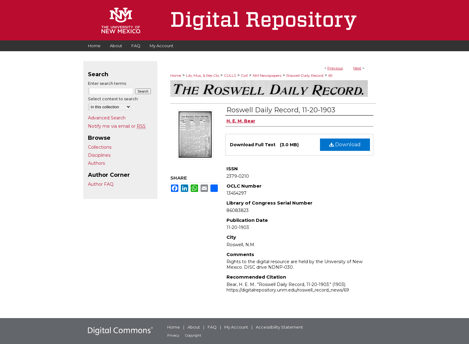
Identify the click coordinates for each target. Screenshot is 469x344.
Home (175, 75)
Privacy (173, 335)
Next (357, 68)
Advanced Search (107, 118)
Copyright (193, 335)
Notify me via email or (117, 126)
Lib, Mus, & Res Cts (202, 75)
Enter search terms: (107, 83)
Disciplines (99, 155)
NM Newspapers (267, 75)
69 (330, 75)
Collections (99, 147)
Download (345, 144)
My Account (236, 327)
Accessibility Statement (279, 327)
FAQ (212, 327)
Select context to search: (113, 98)
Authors (96, 163)
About (194, 327)
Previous (335, 68)
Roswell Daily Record (304, 75)
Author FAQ (101, 184)
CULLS (230, 75)
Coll (244, 75)
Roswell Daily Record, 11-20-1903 (280, 110)
